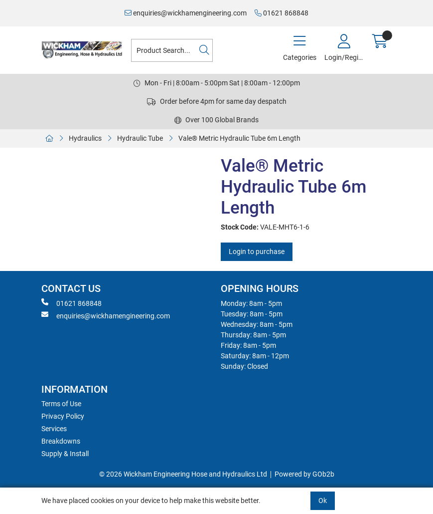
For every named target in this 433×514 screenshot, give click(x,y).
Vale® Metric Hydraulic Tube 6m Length (239, 138)
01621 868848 (281, 13)
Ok (322, 501)
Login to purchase (257, 252)
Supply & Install (65, 454)
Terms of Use (61, 404)
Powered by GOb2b (304, 474)
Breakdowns (60, 441)
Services (54, 429)
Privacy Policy (62, 416)
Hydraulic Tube (140, 138)
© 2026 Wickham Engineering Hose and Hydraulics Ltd (183, 474)
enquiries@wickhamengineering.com (186, 13)
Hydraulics (85, 138)
